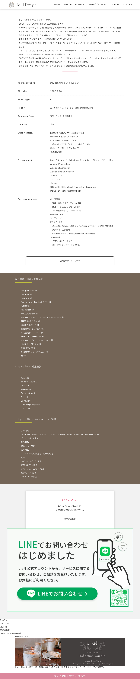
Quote (116, 4)
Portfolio (80, 4)
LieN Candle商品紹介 (11, 633)
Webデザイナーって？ (99, 4)
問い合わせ (5, 630)
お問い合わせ (70, 519)
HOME (57, 4)
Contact (127, 4)
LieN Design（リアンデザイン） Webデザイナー (26, 8)
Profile (68, 4)
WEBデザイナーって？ (70, 261)
